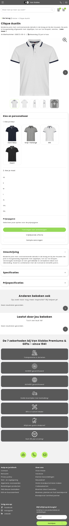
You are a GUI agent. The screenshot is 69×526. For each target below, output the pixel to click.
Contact (4, 447)
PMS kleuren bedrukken (10, 466)
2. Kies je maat (9, 147)
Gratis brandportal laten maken (48, 460)
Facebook (6, 484)
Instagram (7, 487)
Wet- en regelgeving (9, 457)
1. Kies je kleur (9, 122)
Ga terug (6, 18)
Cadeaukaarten (41, 463)
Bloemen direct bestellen (45, 466)
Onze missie (40, 447)
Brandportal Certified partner (47, 472)
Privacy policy (6, 454)
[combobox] (25, 10)
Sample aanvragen (34, 217)
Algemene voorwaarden (11, 460)
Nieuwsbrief (40, 457)
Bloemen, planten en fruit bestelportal (51, 469)
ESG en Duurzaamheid (10, 469)
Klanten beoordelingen (44, 454)
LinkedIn (6, 490)
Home (14, 18)
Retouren (5, 450)
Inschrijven (51, 500)
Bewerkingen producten (10, 463)
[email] (51, 494)
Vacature (39, 450)
